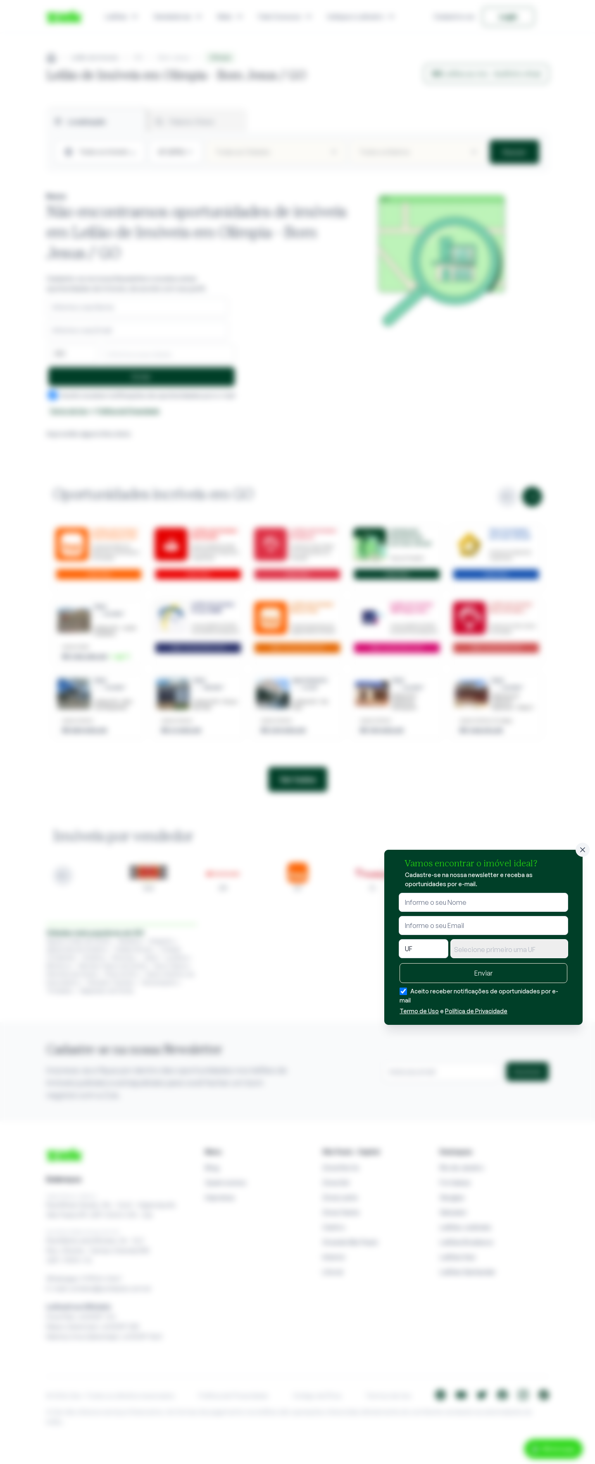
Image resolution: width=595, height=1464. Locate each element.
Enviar (483, 973)
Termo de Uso (419, 1010)
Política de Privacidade (476, 1010)
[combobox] (509, 948)
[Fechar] (583, 850)
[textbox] (509, 949)
